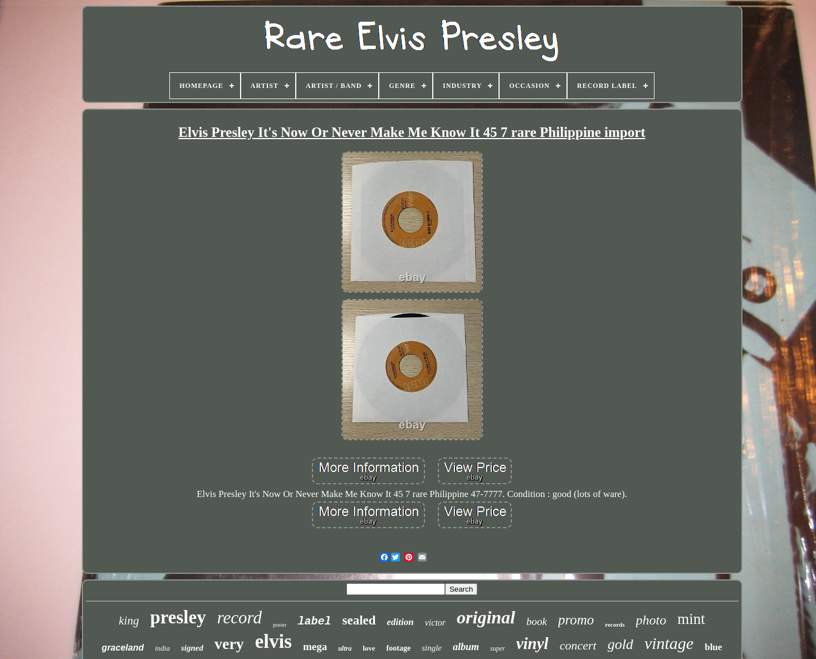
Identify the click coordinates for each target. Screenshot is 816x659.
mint (691, 619)
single (432, 647)
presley (178, 617)
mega (315, 646)
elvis (273, 641)
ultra (344, 648)
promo (576, 619)
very (229, 643)
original (486, 617)
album (466, 646)
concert (578, 645)
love (369, 648)
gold (620, 644)
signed (192, 647)
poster (279, 625)
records (614, 624)
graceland (123, 647)
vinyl (532, 643)
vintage (668, 643)
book (536, 621)
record (239, 617)
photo (651, 620)
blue (713, 647)
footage (399, 648)
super (497, 648)
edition (400, 622)
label (314, 621)
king (129, 620)
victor (435, 622)
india (162, 648)
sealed (359, 620)
